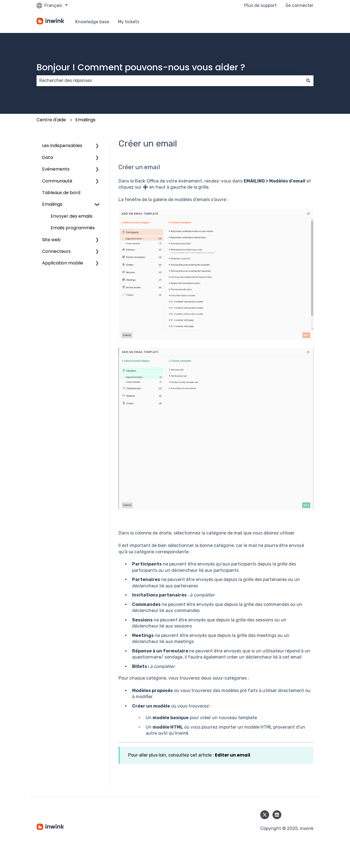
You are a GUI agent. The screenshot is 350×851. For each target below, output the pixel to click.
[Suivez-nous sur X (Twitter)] (264, 814)
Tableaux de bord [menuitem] (61, 192)
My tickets (128, 21)
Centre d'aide (51, 120)
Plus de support (260, 5)
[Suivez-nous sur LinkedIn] (276, 814)
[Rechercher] (308, 80)
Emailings (85, 120)
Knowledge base (92, 21)
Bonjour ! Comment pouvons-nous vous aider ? (141, 67)
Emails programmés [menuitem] (73, 228)
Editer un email (232, 755)
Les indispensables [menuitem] (62, 145)
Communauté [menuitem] (57, 181)
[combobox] (170, 80)
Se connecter (299, 5)
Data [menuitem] (47, 157)
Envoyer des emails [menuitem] (71, 216)
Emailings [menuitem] (52, 204)
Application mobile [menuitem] (62, 263)
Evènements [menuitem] (56, 169)
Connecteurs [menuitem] (56, 251)
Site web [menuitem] (51, 239)
